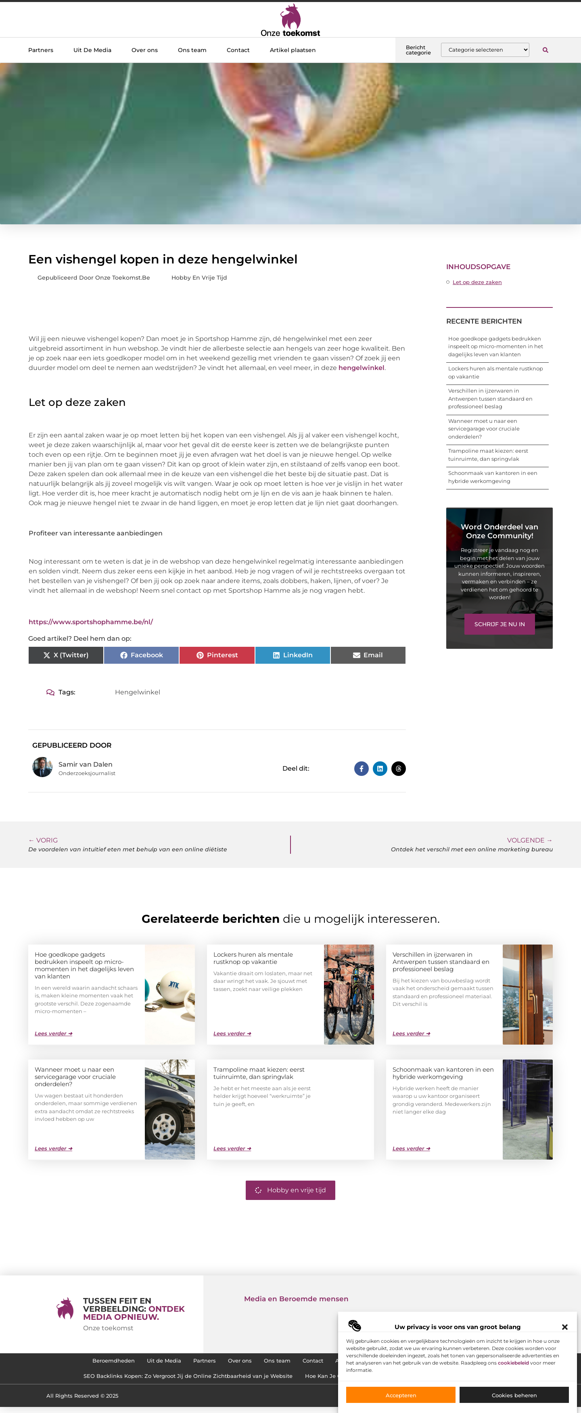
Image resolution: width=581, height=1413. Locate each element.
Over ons (145, 50)
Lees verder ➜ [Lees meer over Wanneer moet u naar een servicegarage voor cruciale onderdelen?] (53, 1148)
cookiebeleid (513, 1367)
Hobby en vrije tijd (199, 277)
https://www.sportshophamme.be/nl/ (91, 622)
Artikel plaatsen (293, 50)
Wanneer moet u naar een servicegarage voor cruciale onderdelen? (484, 429)
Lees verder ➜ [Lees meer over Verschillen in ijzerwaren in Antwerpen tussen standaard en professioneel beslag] (411, 1033)
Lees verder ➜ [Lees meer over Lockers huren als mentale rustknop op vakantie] (232, 1033)
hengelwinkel (362, 368)
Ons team (192, 50)
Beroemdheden (85, 1362)
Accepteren (401, 1399)
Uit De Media (92, 50)
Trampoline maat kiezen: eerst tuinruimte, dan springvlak (259, 1072)
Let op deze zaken (477, 282)
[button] (565, 1331)
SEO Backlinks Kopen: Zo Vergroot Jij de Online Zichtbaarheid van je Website (178, 1380)
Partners (40, 50)
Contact (238, 50)
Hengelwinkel (137, 692)
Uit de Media (144, 1362)
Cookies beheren (514, 1399)
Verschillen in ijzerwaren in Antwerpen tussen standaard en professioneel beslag (490, 398)
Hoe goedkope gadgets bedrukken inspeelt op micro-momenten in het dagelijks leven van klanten (495, 346)
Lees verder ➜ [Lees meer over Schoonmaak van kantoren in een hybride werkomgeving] (411, 1148)
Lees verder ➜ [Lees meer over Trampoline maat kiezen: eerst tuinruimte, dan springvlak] (232, 1148)
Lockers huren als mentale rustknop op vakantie (253, 957)
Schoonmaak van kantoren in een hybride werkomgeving (443, 1072)
